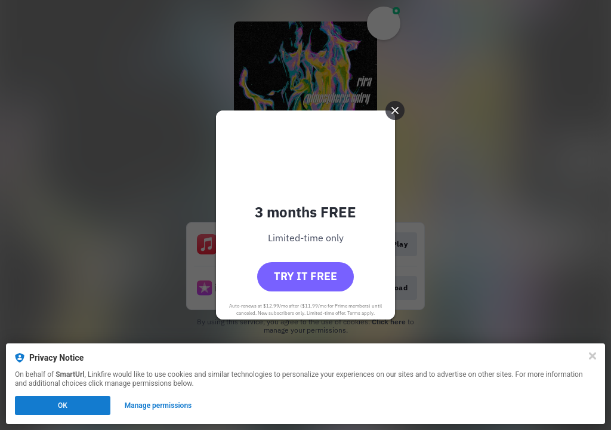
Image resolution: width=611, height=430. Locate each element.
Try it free (305, 276)
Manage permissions (158, 405)
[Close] (592, 356)
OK (62, 405)
